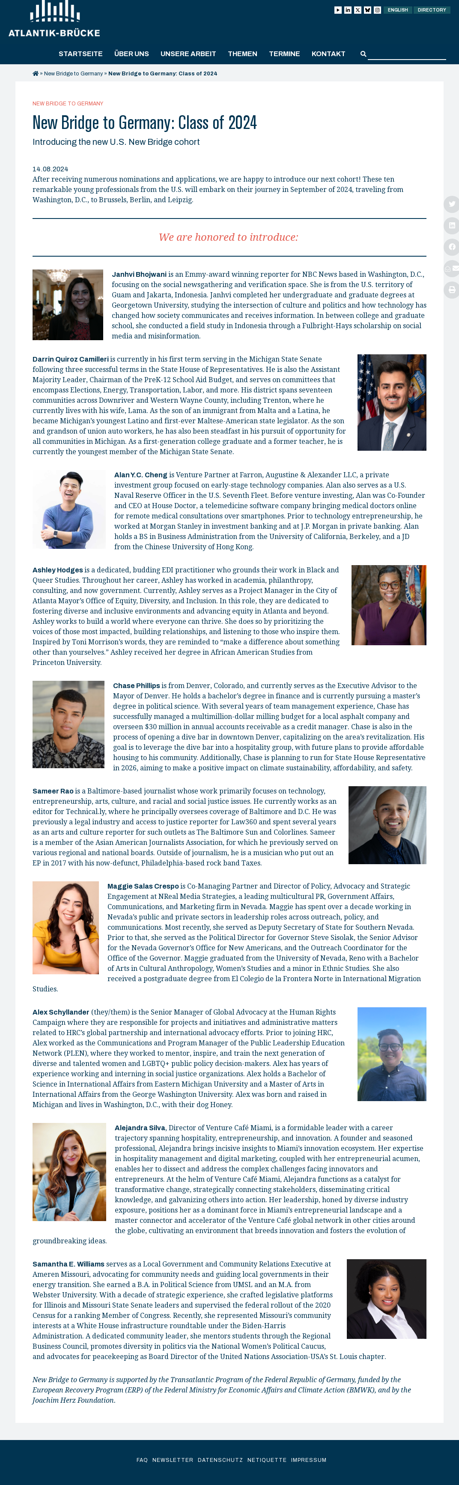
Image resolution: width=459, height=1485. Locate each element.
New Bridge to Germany (73, 74)
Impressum (309, 1460)
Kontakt (329, 53)
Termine (284, 53)
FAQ (142, 1460)
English (398, 10)
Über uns (131, 53)
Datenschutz (220, 1460)
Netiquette (267, 1460)
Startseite (81, 53)
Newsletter (173, 1460)
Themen (242, 53)
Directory (432, 10)
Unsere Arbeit (188, 53)
